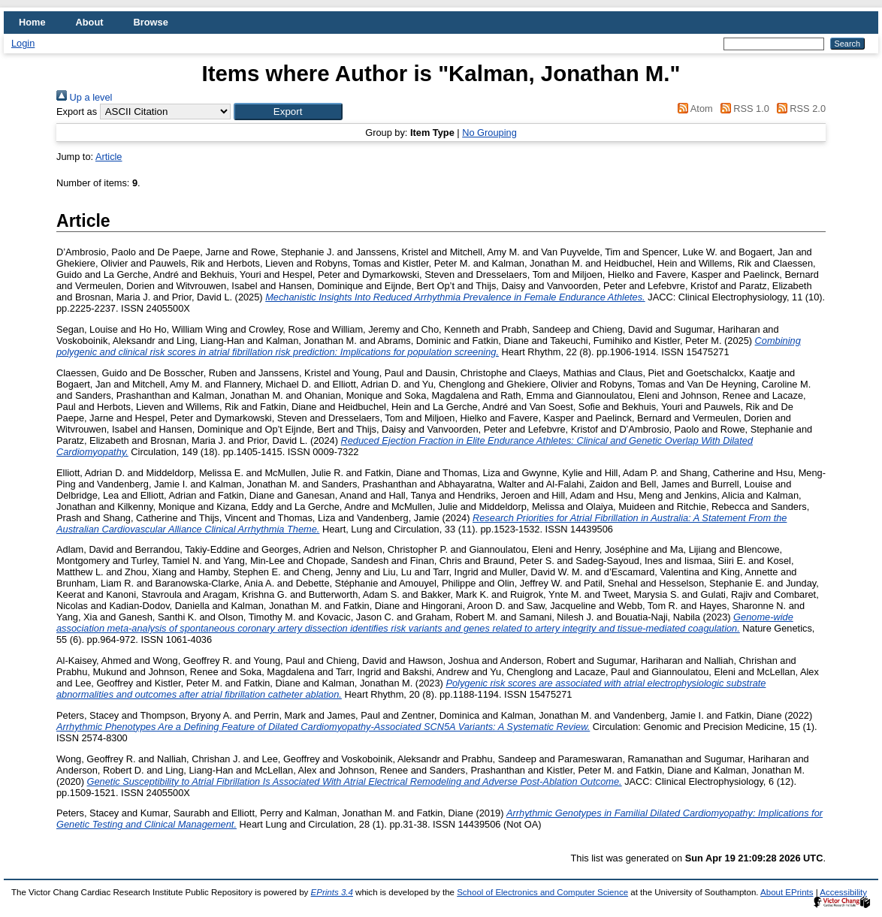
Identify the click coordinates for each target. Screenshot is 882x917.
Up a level (84, 97)
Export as (76, 111)
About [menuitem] (90, 22)
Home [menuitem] (32, 22)
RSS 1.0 (742, 108)
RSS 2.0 (799, 108)
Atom (693, 108)
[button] (288, 111)
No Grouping (489, 132)
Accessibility (843, 892)
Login (23, 43)
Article (108, 156)
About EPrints (786, 892)
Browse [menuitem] (151, 22)
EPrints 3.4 (332, 892)
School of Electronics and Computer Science (542, 892)
